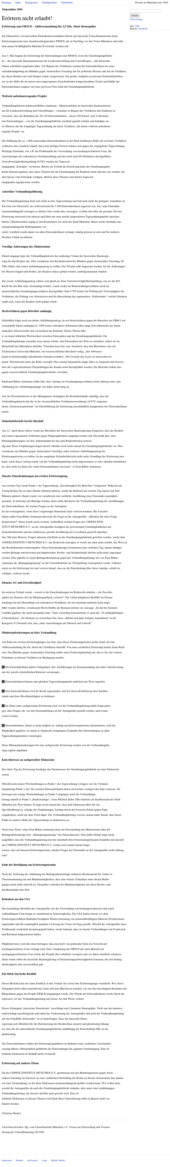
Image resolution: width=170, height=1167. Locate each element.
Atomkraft (142, 29)
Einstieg (6, 2)
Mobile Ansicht (58, 1160)
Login (44, 1160)
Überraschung (136, 19)
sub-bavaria (32, 1160)
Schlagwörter (49, 2)
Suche (134, 15)
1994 (137, 26)
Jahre (18, 2)
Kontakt (19, 1160)
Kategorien (31, 2)
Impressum (7, 1160)
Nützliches (67, 2)
